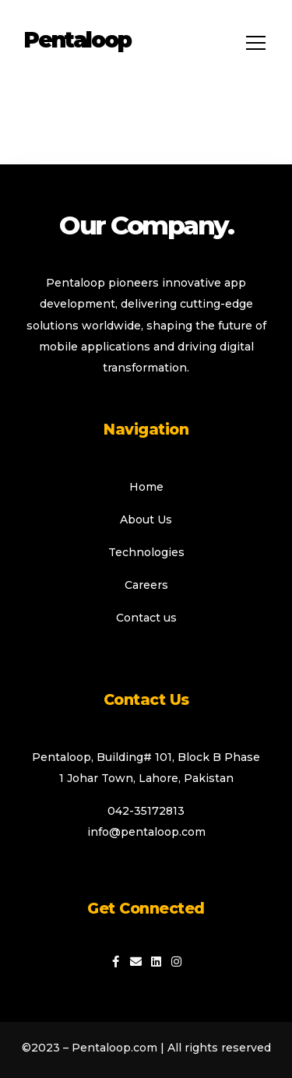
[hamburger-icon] (251, 43)
